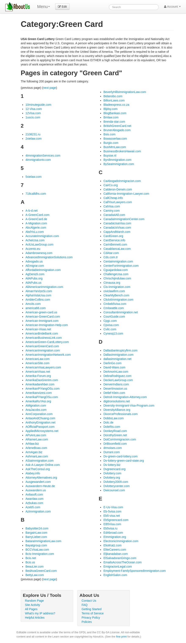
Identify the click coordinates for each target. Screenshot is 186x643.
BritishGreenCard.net (117, 126)
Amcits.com (33, 304)
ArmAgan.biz (33, 452)
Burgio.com (110, 142)
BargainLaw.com (36, 532)
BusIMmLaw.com (114, 147)
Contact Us (89, 600)
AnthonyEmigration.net (40, 422)
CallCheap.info (113, 198)
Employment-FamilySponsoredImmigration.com (134, 570)
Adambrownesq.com (38, 253)
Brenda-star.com (114, 121)
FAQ (85, 605)
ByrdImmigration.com (117, 159)
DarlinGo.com (112, 363)
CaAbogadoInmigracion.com (122, 181)
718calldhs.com (35, 193)
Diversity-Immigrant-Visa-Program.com (128, 405)
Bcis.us (30, 562)
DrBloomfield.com (115, 443)
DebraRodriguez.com (117, 376)
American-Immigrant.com (41, 320)
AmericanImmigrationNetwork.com (48, 354)
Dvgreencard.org (114, 469)
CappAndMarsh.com (116, 231)
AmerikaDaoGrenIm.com (41, 380)
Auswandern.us (35, 490)
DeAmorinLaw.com (115, 371)
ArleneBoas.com (36, 448)
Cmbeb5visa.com (114, 304)
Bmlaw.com (111, 117)
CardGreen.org (113, 236)
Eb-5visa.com (112, 511)
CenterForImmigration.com (121, 265)
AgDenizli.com (34, 274)
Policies (87, 622)
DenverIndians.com (116, 384)
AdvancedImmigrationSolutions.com (48, 257)
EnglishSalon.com (115, 575)
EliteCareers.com (114, 549)
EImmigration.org (114, 537)
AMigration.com (35, 405)
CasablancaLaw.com (117, 248)
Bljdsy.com (110, 109)
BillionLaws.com (113, 100)
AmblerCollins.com (37, 299)
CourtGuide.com (114, 316)
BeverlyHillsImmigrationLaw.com (124, 92)
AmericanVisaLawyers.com (43, 367)
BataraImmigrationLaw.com (43, 541)
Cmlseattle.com (113, 308)
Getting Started (91, 609)
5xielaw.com (33, 176)
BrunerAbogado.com (116, 130)
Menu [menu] (43, 6)
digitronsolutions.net (116, 401)
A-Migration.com (36, 223)
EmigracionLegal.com (117, 566)
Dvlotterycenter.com (116, 486)
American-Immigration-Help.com (46, 325)
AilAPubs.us (33, 282)
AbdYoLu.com (34, 231)
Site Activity (32, 605)
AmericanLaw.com (37, 359)
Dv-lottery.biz (111, 465)
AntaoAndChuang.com (40, 418)
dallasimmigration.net (117, 359)
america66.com (35, 308)
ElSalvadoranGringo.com (119, 558)
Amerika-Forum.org (38, 376)
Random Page (34, 600)
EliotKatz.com (112, 545)
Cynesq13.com (113, 333)
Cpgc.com (110, 320)
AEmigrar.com (34, 265)
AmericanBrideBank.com (41, 333)
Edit (62, 6)
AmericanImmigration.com (42, 350)
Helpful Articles (35, 617)
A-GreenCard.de (36, 219)
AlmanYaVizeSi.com (38, 291)
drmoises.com (112, 448)
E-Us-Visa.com (113, 507)
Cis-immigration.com (116, 287)
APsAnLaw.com (35, 435)
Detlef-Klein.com (114, 392)
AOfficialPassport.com (39, 426)
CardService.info (114, 240)
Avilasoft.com (34, 494)
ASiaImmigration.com (39, 460)
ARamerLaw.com (36, 439)
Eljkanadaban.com (115, 554)
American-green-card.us (41, 312)
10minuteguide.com (38, 104)
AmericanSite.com (37, 363)
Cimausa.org (111, 282)
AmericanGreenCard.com (42, 346)
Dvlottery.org (111, 477)
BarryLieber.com (36, 537)
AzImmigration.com (38, 511)
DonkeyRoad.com (115, 431)
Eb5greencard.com (115, 520)
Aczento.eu (32, 248)
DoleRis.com (111, 426)
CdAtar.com (111, 253)
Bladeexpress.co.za (116, 104)
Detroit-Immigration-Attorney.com (125, 397)
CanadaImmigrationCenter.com (123, 219)
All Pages (31, 609)
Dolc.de (108, 422)
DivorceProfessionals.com (120, 414)
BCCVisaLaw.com (37, 549)
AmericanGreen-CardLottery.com (47, 342)
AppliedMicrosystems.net (41, 431)
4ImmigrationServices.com (42, 155)
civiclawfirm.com (114, 291)
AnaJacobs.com (35, 409)
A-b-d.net (31, 210)
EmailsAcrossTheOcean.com (122, 562)
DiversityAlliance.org (116, 409)
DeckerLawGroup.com (118, 380)
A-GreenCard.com (37, 215)
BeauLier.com (34, 566)
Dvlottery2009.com (115, 481)
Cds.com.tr (110, 257)
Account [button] (172, 6)
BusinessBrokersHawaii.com (122, 151)
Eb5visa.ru (110, 528)
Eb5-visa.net (111, 515)
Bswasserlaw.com (115, 138)
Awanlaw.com (34, 498)
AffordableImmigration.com (43, 270)
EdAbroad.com (113, 532)
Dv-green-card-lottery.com (120, 456)
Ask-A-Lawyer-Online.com (42, 465)
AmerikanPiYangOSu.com (42, 388)
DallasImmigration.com (118, 354)
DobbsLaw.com (113, 418)
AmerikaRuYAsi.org (38, 401)
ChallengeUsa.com (115, 274)
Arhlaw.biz (32, 443)
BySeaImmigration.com (118, 164)
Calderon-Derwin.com (117, 189)
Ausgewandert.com (38, 481)
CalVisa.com (111, 206)
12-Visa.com (33, 109)
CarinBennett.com (115, 244)
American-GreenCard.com (42, 316)
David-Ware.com (114, 367)
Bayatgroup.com (36, 545)
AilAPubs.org (33, 278)
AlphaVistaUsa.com (38, 295)
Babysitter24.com (36, 528)
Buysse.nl (109, 155)
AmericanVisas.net (37, 371)
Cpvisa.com (111, 325)
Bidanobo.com (112, 96)
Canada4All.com (114, 215)
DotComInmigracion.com (119, 439)
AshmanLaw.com (36, 456)
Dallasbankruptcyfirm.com (120, 350)
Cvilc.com (109, 329)
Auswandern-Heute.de (40, 486)
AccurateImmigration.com (42, 236)
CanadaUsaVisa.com (117, 223)
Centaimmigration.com (118, 261)
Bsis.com (109, 134)
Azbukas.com (34, 503)
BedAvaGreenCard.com (41, 570)
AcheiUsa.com (34, 240)
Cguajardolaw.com (115, 270)
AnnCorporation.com (38, 414)
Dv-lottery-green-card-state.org (123, 460)
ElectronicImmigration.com (120, 541)
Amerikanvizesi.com (38, 392)
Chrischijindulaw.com (117, 278)
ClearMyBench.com (116, 295)
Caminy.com (111, 210)
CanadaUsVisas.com (117, 227)
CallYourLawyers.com (117, 202)
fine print (121, 636)
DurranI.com (111, 452)
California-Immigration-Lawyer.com (126, 193)
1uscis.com (32, 117)
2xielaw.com (33, 138)
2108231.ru (32, 134)
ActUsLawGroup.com (39, 244)
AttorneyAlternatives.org (41, 477)
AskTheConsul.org (37, 469)
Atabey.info (32, 473)
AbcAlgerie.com (35, 227)
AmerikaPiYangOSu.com (41, 397)
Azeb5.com (32, 507)
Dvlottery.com (112, 473)
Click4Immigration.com (118, 299)
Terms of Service (93, 613)
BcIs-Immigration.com (39, 554)
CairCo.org (110, 185)
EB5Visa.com (112, 524)
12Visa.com (33, 113)
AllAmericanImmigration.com (44, 287)
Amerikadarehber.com (39, 384)
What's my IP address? (40, 613)
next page (49, 87)
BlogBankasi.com (114, 113)
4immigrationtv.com (38, 159)
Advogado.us (34, 261)
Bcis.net (30, 558)
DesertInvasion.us (115, 388)
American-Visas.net (38, 329)
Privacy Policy (91, 617)
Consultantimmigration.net (120, 312)
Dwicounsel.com (114, 490)
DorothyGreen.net (115, 435)
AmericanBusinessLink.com (43, 337)
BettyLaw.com (34, 575)
